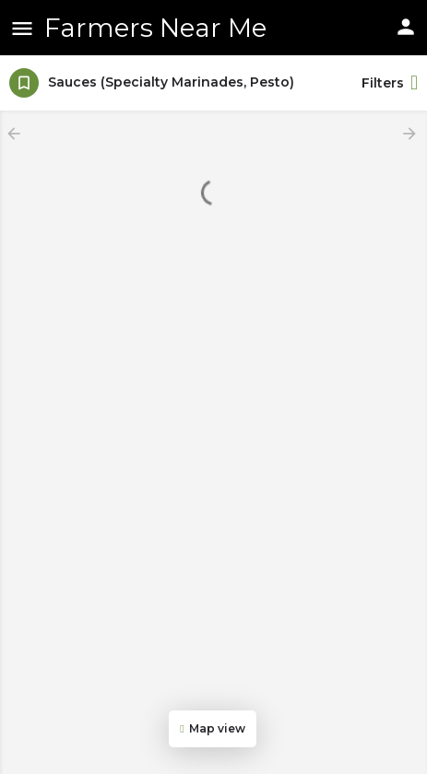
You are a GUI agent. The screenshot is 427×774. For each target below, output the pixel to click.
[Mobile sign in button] (406, 27)
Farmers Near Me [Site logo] (155, 27)
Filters (390, 83)
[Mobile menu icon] (22, 28)
